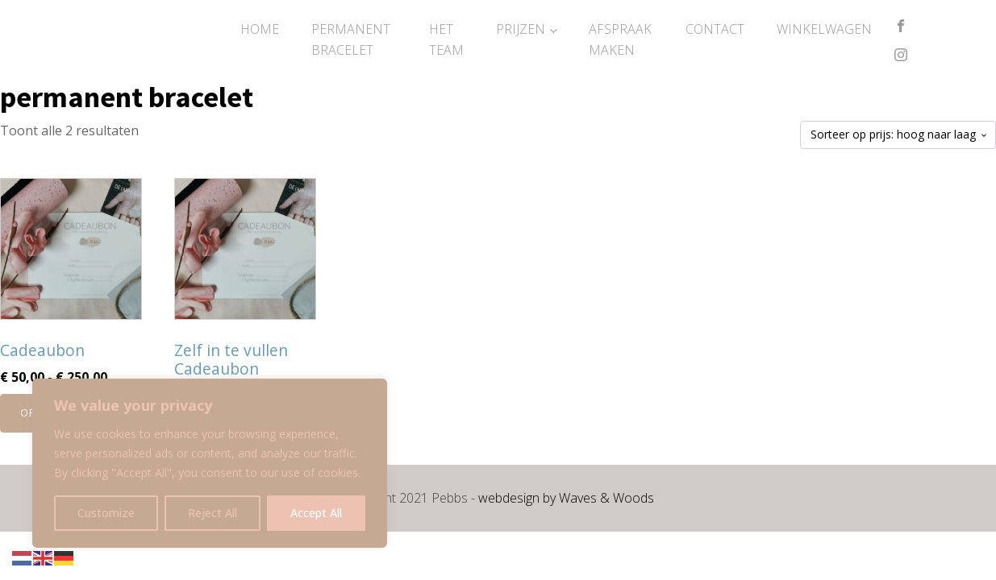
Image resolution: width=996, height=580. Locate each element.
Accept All (316, 512)
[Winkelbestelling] (898, 135)
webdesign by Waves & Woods (566, 498)
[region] (209, 463)
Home (259, 29)
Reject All (212, 512)
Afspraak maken (620, 39)
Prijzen (520, 29)
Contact (715, 29)
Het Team (446, 39)
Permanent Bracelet (350, 39)
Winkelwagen (824, 29)
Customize (106, 512)
